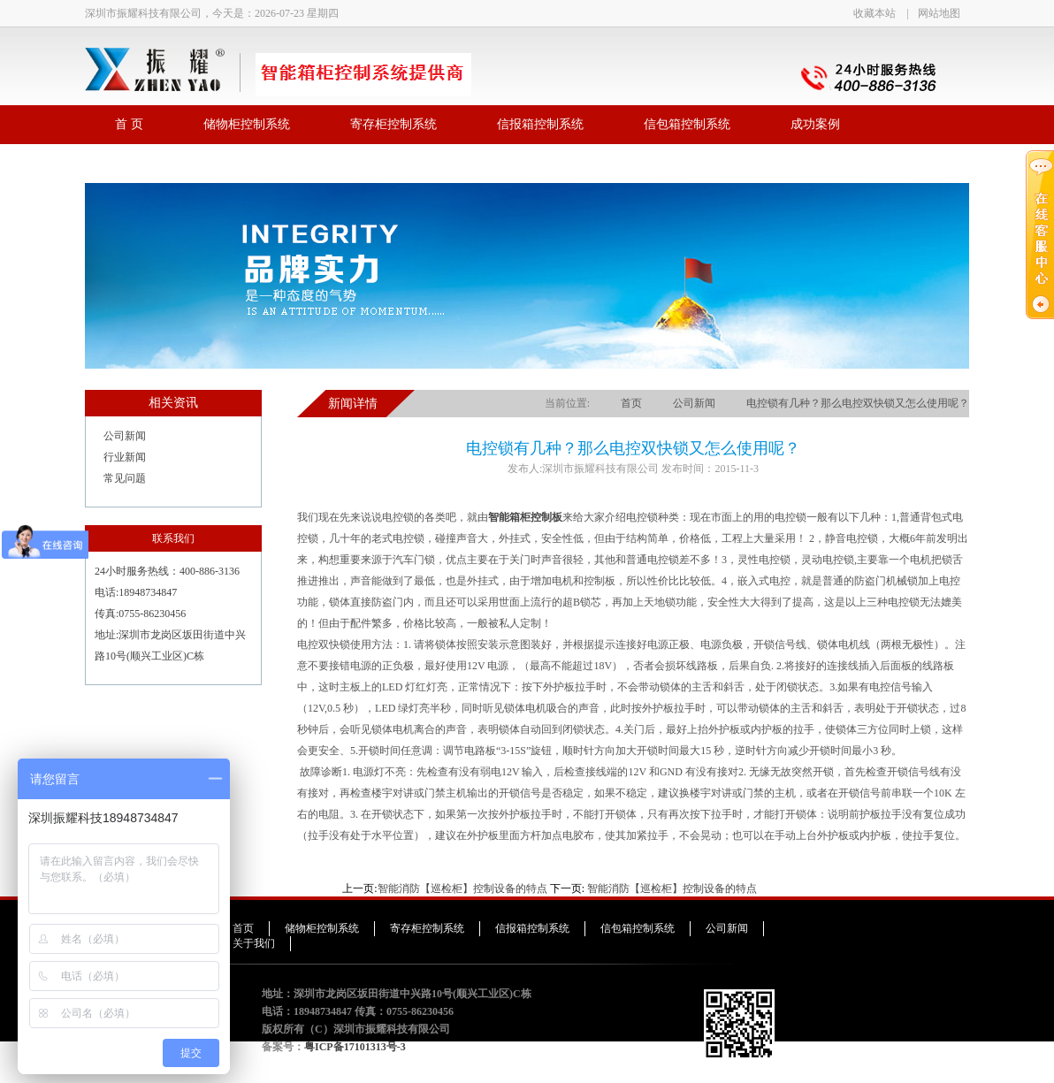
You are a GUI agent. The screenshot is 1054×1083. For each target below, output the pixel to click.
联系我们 (139, 163)
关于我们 (254, 943)
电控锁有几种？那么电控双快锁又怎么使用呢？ (857, 403)
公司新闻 (124, 436)
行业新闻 (124, 457)
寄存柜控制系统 (393, 124)
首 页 (129, 124)
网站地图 (939, 13)
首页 (631, 403)
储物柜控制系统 (246, 124)
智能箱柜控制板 (525, 517)
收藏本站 (874, 13)
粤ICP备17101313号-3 (355, 1047)
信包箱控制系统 (687, 124)
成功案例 (815, 124)
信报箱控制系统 (540, 124)
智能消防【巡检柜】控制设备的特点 (462, 888)
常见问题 (124, 478)
